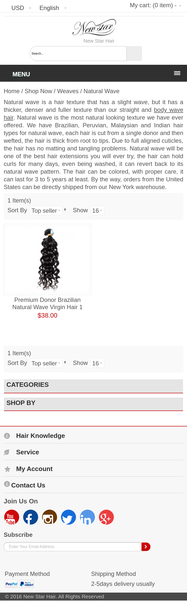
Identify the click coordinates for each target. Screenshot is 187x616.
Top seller (44, 210)
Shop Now (38, 91)
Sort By (17, 210)
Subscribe (18, 534)
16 (95, 210)
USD (17, 7)
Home (12, 91)
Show (80, 210)
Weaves (68, 91)
